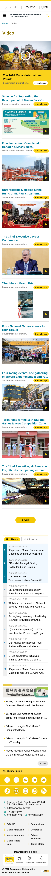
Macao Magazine (15, 830)
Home (5, 23)
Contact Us (36, 830)
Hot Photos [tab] (31, 539)
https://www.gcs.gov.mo (18, 808)
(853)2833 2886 (14, 815)
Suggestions (37, 824)
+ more (43, 763)
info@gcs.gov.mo (15, 812)
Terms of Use (37, 844)
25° (32, 7)
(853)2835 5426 (35, 815)
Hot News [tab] (12, 539)
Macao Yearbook (15, 835)
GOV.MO (11, 824)
